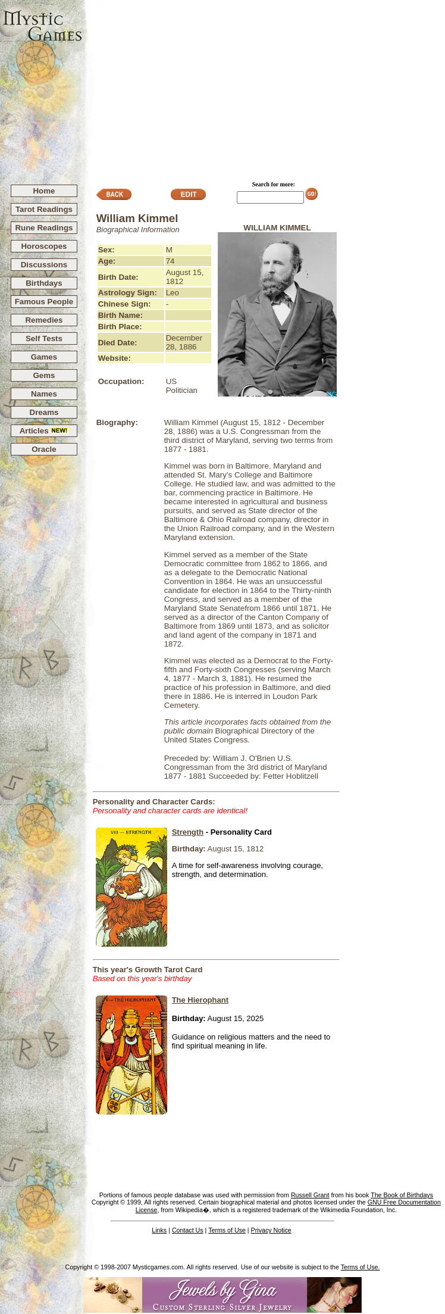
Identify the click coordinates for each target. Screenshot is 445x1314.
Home (44, 190)
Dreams (44, 412)
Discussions (44, 264)
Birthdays (44, 283)
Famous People (44, 301)
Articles (44, 430)
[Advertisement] (263, 87)
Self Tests (44, 338)
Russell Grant (310, 1194)
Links (159, 1230)
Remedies (43, 320)
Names (44, 393)
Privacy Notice (271, 1230)
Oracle (44, 449)
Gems (44, 375)
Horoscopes (44, 246)
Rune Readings (44, 227)
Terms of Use (227, 1230)
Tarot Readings (44, 209)
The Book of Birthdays (402, 1194)
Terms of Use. (360, 1267)
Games (44, 356)
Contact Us (187, 1230)
